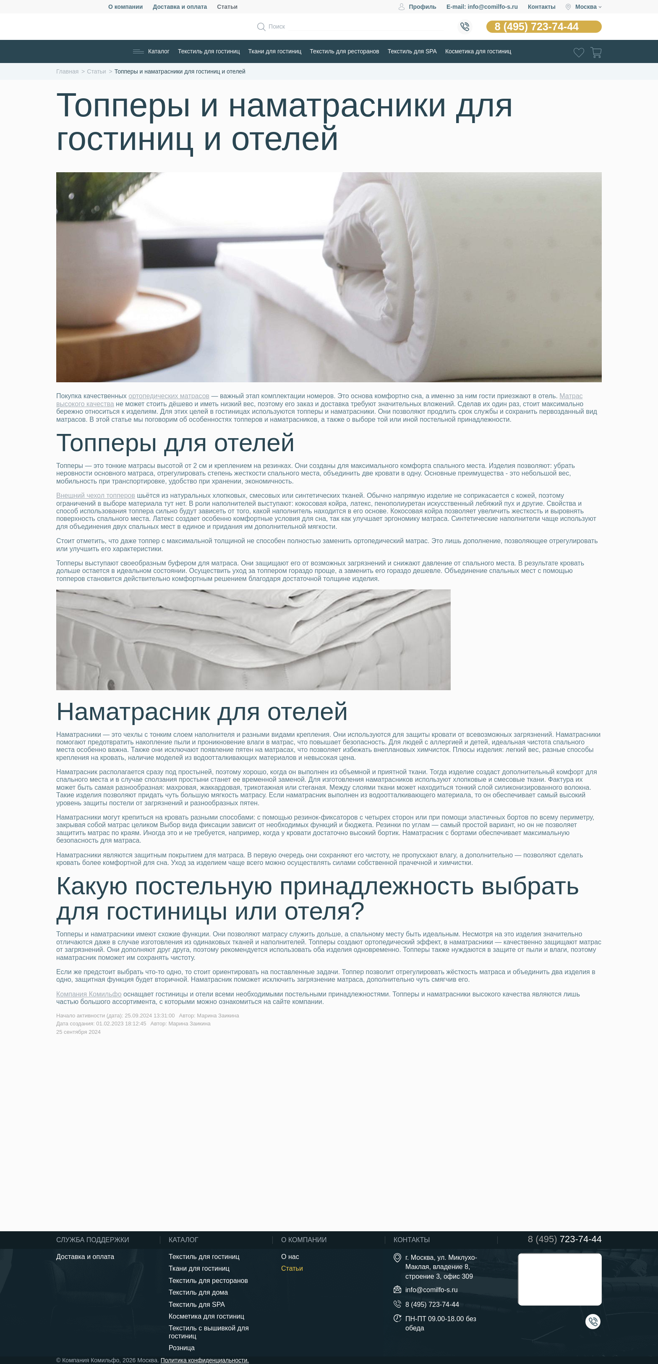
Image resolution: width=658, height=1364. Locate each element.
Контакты (542, 7)
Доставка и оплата (180, 7)
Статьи (227, 7)
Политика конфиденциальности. (205, 1360)
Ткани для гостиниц (275, 51)
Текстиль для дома (198, 1292)
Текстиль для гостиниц (209, 51)
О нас (290, 1256)
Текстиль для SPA (412, 51)
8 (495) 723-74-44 (537, 26)
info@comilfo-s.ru (431, 1289)
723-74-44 (565, 1239)
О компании (125, 7)
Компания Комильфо (89, 994)
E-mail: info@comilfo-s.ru (482, 7)
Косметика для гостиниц (478, 51)
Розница (182, 1347)
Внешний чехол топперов (95, 495)
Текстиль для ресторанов (344, 51)
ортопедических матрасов (168, 395)
